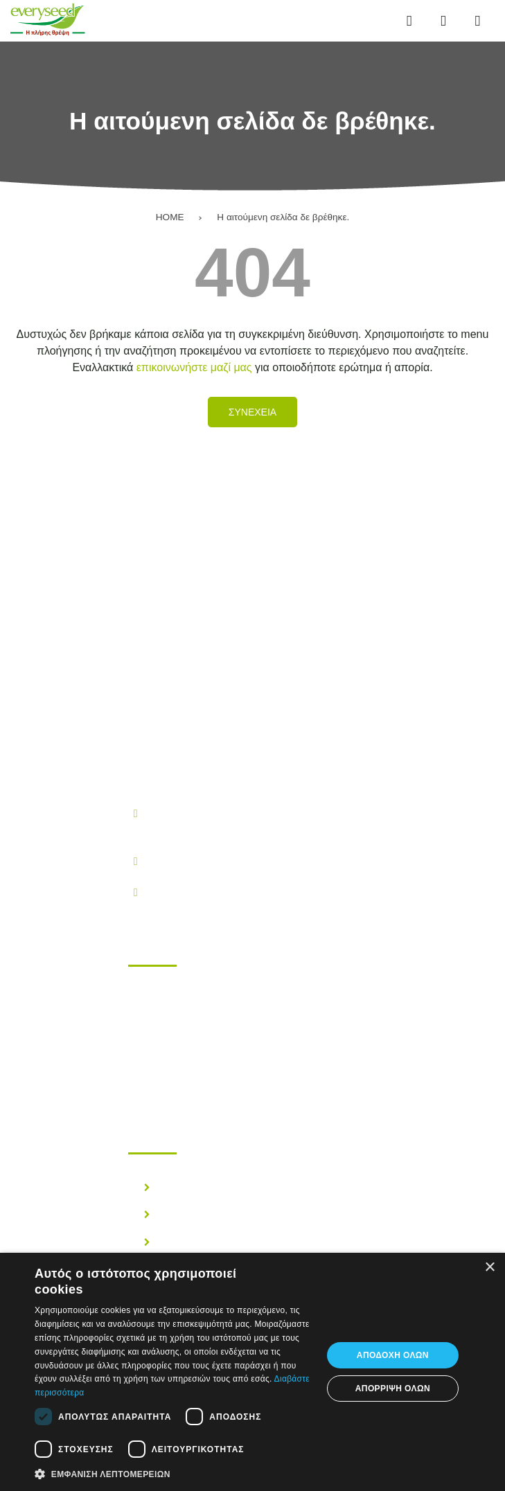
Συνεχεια (252, 412)
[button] (174, 1473)
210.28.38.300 (181, 860)
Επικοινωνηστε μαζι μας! (214, 1073)
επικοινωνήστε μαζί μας (194, 367)
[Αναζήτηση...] (443, 21)
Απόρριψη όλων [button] (392, 1388)
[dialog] (252, 1372)
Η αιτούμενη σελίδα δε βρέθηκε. (283, 217)
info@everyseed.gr (193, 892)
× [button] (489, 1267)
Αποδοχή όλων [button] (393, 1355)
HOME (170, 217)
